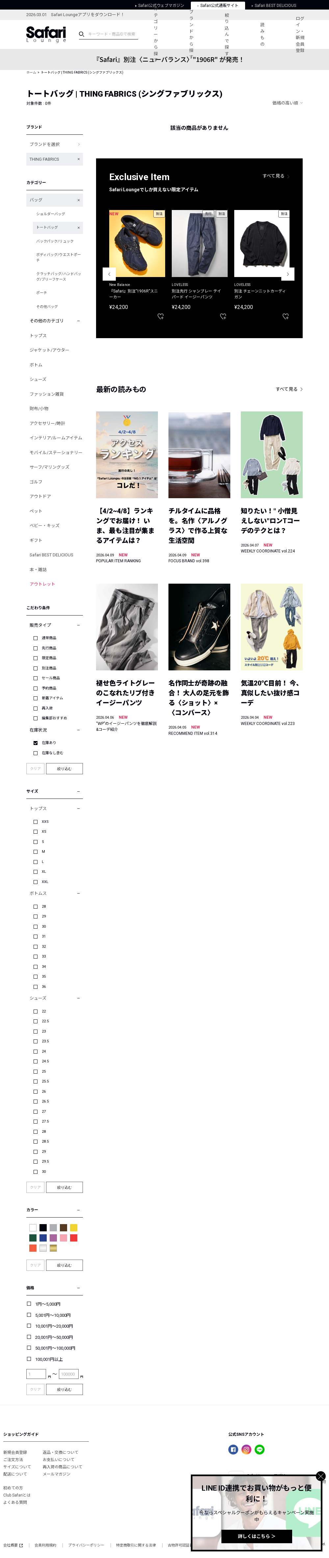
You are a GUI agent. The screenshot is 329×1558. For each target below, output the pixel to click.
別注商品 (49, 668)
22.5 (45, 1021)
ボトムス (38, 893)
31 (44, 936)
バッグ (36, 200)
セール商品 (51, 678)
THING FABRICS (44, 159)
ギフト (36, 540)
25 (44, 1071)
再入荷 (47, 708)
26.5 (45, 1101)
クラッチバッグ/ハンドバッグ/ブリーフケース (58, 277)
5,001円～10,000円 (53, 1315)
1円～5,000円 (48, 1304)
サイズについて (17, 1467)
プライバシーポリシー (86, 1545)
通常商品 (49, 638)
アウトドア (40, 496)
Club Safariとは (17, 1495)
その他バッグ (47, 307)
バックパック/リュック (55, 241)
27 (44, 1111)
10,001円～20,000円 (54, 1326)
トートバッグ (47, 227)
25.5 (45, 1081)
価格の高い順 (285, 103)
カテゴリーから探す (156, 34)
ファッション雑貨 (47, 394)
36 (44, 987)
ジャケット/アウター (49, 350)
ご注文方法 (13, 1459)
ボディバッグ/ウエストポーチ (58, 258)
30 (44, 926)
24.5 (45, 1061)
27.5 (45, 1121)
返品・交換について (60, 1452)
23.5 (45, 1041)
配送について (15, 1474)
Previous (109, 274)
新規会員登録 (15, 1452)
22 (44, 1011)
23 (44, 1031)
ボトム (36, 364)
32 (44, 946)
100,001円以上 (49, 1359)
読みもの (262, 34)
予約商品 (49, 688)
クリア (35, 769)
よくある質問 (15, 1502)
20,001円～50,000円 (54, 1337)
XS (44, 831)
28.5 (45, 1141)
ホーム (31, 72)
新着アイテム (52, 698)
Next (287, 274)
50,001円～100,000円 (55, 1348)
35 (44, 976)
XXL (45, 882)
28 (44, 906)
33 (44, 956)
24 (44, 1051)
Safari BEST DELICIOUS (51, 554)
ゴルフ (36, 481)
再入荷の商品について (62, 1467)
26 (44, 1091)
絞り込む (64, 769)
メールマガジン (56, 1474)
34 (44, 967)
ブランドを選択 (45, 144)
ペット (36, 511)
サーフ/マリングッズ (49, 467)
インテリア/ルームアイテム (56, 437)
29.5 (45, 1161)
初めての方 (13, 1488)
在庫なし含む (52, 753)
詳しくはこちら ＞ (257, 1536)
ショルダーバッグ (50, 214)
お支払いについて (58, 1459)
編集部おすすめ (54, 718)
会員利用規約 (45, 1545)
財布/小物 (39, 408)
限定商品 (49, 658)
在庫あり (49, 743)
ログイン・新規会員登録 (300, 34)
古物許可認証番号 (182, 1545)
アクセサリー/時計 (47, 423)
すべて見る (274, 175)
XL (44, 872)
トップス (38, 335)
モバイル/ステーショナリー (56, 452)
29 (44, 916)
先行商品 (49, 648)
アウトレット (42, 584)
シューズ (38, 379)
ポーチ (41, 293)
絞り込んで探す (227, 34)
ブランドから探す (191, 34)
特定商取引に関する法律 (136, 1545)
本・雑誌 (38, 569)
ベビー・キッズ (45, 525)
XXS (45, 822)
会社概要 (13, 1545)
